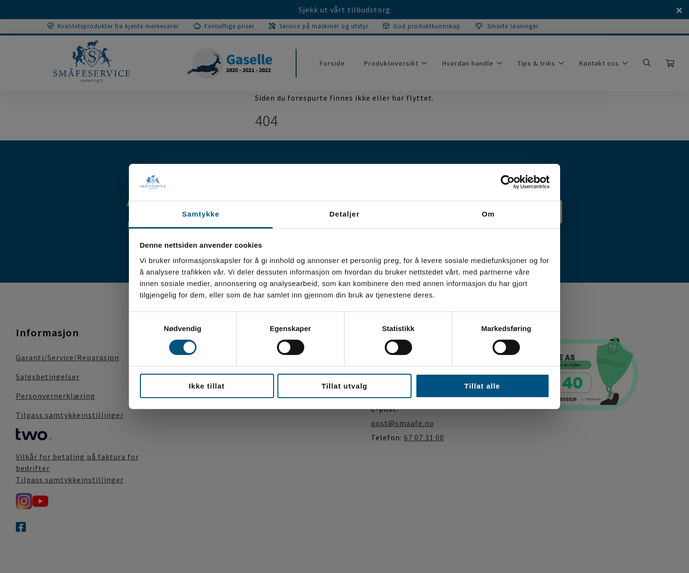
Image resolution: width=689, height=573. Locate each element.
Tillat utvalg (344, 386)
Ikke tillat (207, 386)
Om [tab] (488, 214)
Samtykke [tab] (200, 214)
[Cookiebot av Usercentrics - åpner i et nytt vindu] (508, 182)
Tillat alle (482, 386)
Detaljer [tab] (344, 214)
